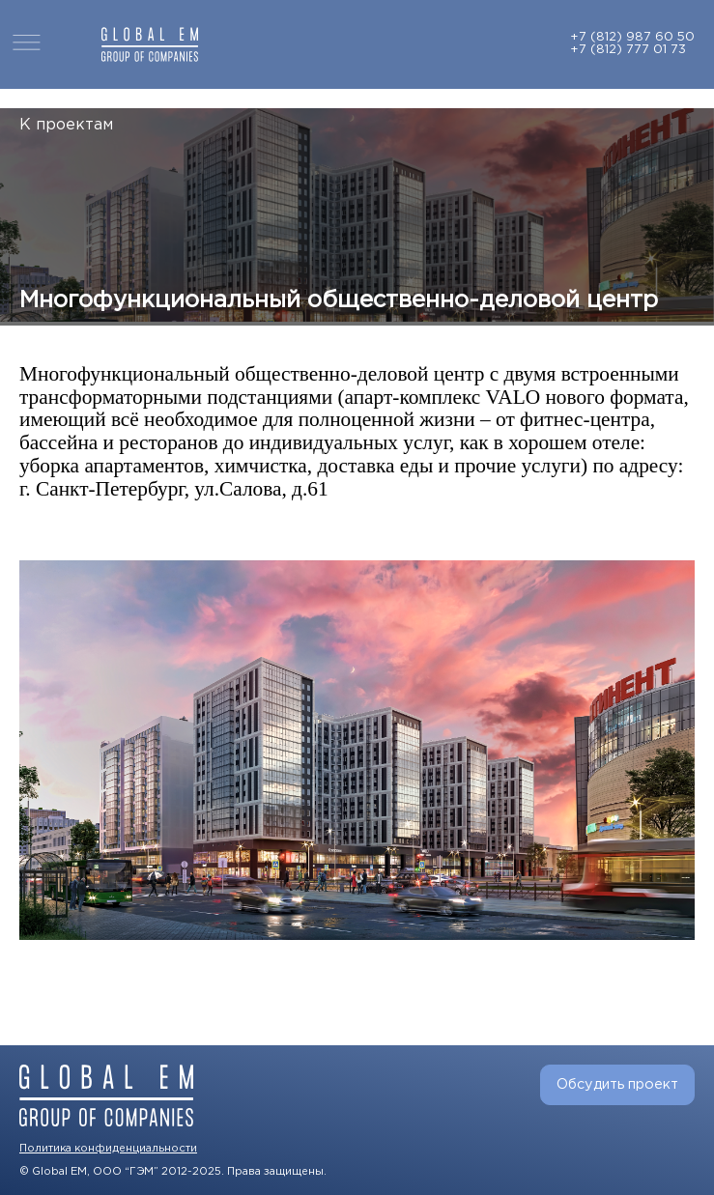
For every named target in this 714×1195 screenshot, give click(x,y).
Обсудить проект (617, 1084)
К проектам (66, 125)
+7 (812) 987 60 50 (632, 37)
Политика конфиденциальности (108, 1148)
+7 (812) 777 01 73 (628, 49)
